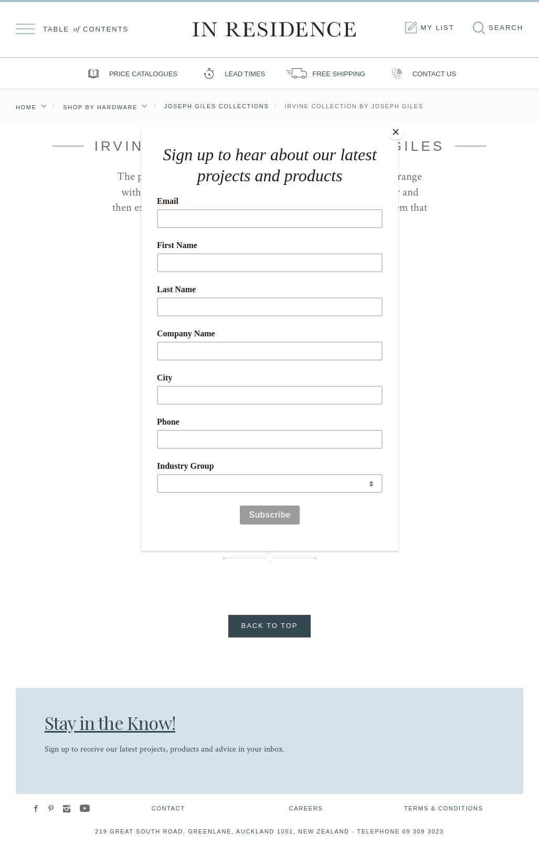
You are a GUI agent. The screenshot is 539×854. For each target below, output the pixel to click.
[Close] (396, 131)
